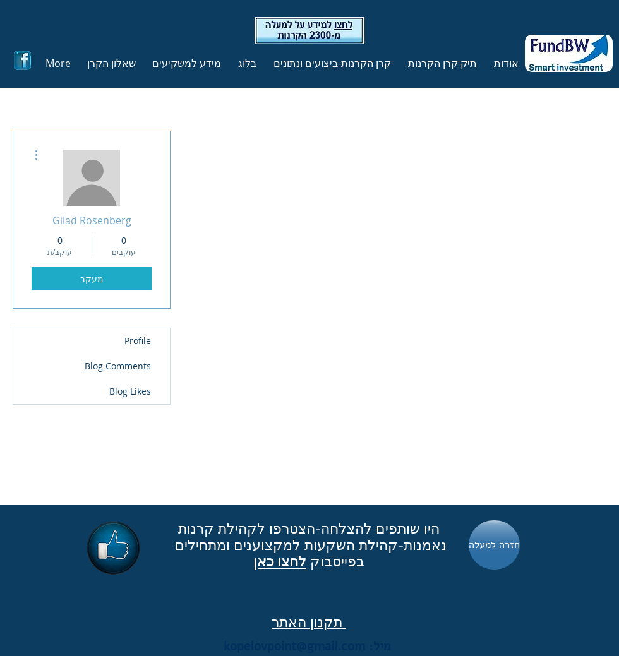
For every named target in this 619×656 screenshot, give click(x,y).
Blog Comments (118, 366)
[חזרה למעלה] (494, 545)
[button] (440, 63)
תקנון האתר (309, 622)
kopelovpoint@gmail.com (294, 646)
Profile (137, 341)
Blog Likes (130, 391)
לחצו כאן (279, 561)
